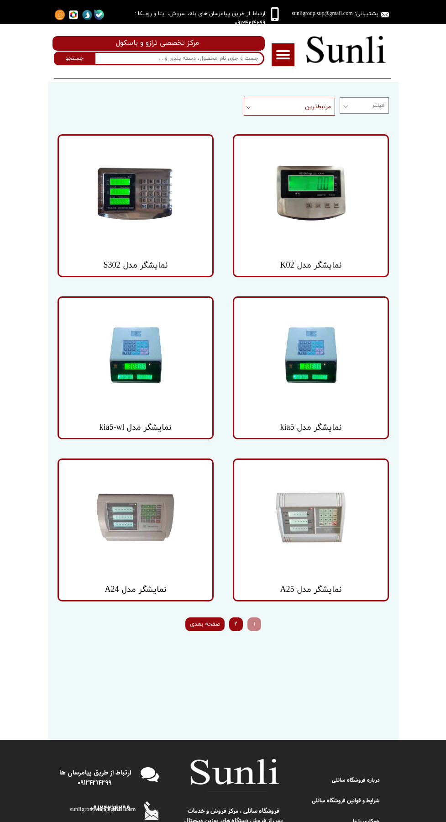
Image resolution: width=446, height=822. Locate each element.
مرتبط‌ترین (318, 106)
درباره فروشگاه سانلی (356, 687)
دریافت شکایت (363, 748)
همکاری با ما (366, 728)
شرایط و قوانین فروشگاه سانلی (346, 708)
